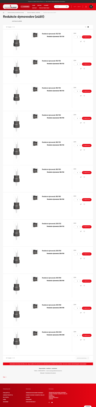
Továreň (46, 5)
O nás (33, 5)
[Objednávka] (82, 358)
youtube (52, 402)
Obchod (39, 5)
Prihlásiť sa (6, 392)
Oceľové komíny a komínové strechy (16, 12)
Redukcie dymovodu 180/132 (51, 142)
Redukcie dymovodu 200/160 (51, 278)
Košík (4, 399)
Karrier (51, 398)
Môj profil (6, 397)
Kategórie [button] (25, 6)
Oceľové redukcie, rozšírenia (33, 12)
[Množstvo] (77, 37)
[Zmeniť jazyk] (74, 6)
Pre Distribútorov (44, 7)
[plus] (80, 37)
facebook (49, 402)
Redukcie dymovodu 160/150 (51, 115)
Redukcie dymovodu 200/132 (51, 223)
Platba (28, 397)
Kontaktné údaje (30, 401)
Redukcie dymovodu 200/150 (51, 251)
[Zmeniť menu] (78, 6)
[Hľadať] (61, 6)
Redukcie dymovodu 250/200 (52, 332)
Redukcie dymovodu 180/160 (51, 196)
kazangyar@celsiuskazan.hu (55, 370)
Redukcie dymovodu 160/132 (51, 88)
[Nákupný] (80, 41)
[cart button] (91, 6)
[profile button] (86, 6)
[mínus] (75, 37)
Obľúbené (5, 401)
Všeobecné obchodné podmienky (34, 392)
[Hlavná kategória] (3, 12)
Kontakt (34, 7)
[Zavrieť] (93, 1)
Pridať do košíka (88, 36)
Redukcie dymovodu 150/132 (51, 61)
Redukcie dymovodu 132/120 (51, 34)
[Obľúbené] (84, 41)
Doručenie (29, 399)
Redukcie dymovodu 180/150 (51, 169)
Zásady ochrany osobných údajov (35, 395)
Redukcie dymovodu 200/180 (51, 305)
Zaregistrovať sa (8, 395)
